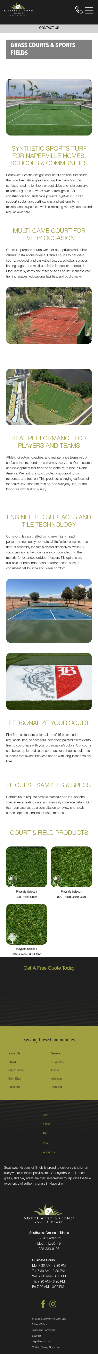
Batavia (12, 1062)
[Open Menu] (89, 10)
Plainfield (56, 1087)
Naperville (14, 1053)
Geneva (55, 1053)
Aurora (55, 1070)
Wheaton (56, 1078)
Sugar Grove (16, 1070)
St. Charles (57, 1062)
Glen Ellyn (14, 1078)
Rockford (14, 1087)
